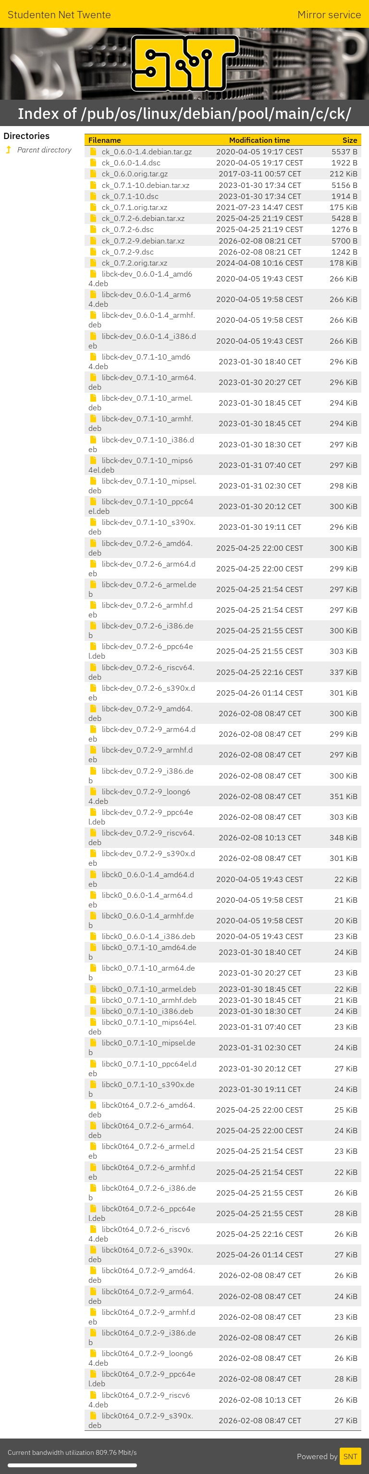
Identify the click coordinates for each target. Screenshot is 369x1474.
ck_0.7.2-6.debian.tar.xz (136, 218)
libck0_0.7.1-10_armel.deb (142, 989)
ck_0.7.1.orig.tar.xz (127, 207)
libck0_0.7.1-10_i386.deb (140, 1011)
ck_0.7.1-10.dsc (123, 196)
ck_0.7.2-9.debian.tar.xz (136, 240)
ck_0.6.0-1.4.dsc (124, 162)
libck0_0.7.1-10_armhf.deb (142, 1000)
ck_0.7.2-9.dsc (121, 251)
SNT (350, 1456)
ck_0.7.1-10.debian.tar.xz (138, 185)
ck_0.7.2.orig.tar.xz (127, 262)
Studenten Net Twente (59, 14)
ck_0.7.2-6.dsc (121, 229)
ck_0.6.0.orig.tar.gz (128, 173)
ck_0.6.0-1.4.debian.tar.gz (140, 151)
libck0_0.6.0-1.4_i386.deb (141, 936)
